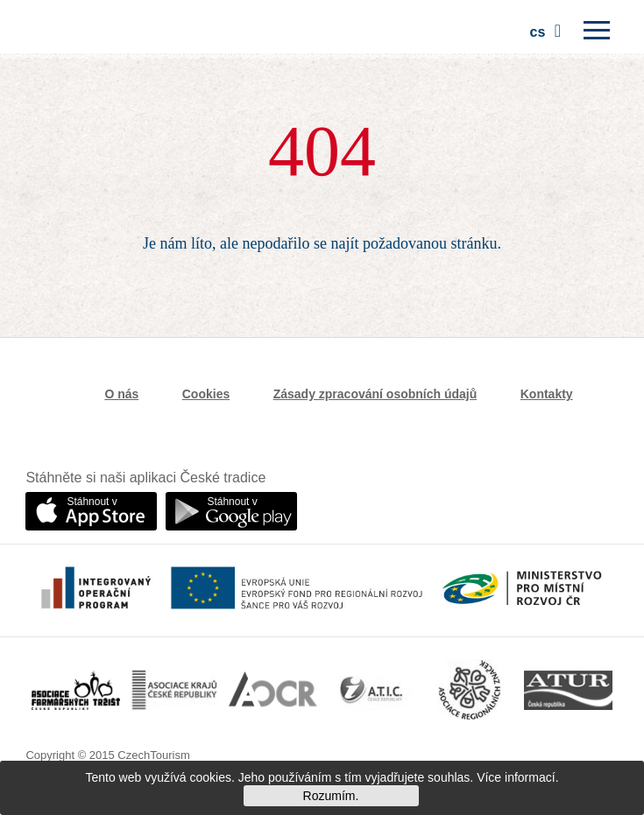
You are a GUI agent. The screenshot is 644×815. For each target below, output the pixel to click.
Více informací (516, 777)
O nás (121, 394)
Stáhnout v (92, 501)
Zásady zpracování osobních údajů (375, 394)
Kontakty (546, 394)
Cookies (206, 394)
